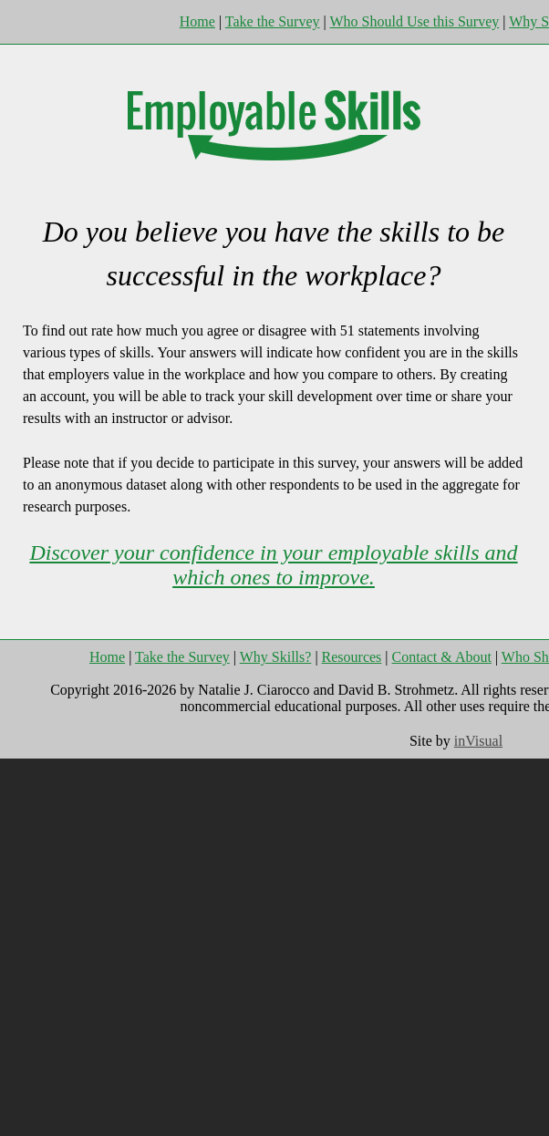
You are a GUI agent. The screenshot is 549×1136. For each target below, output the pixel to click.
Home (197, 21)
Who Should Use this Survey (414, 21)
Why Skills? (276, 657)
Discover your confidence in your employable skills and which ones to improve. (273, 565)
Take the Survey (272, 21)
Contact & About (442, 657)
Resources (352, 657)
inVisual (478, 741)
